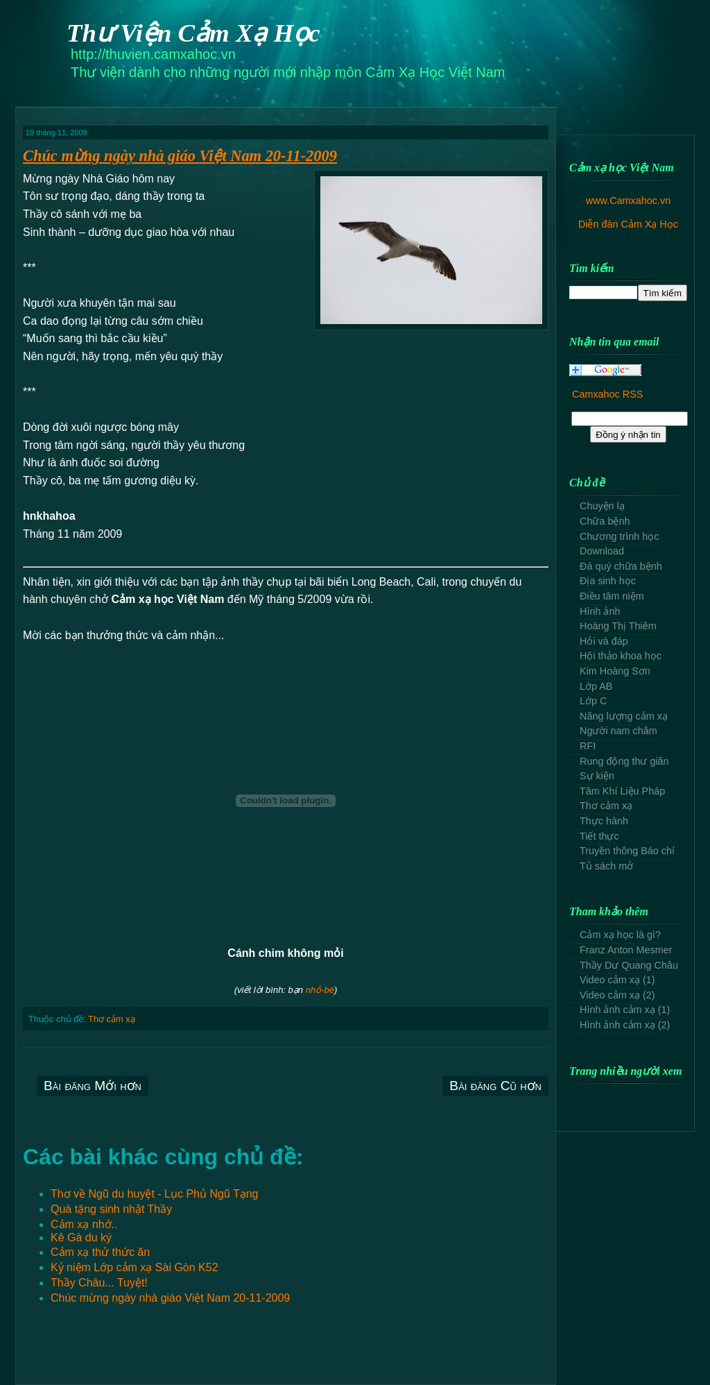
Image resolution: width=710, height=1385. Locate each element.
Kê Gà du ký (81, 1237)
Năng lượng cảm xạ (624, 716)
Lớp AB (596, 686)
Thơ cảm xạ (111, 1019)
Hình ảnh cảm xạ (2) (625, 1024)
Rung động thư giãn (624, 761)
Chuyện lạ (602, 505)
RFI (588, 745)
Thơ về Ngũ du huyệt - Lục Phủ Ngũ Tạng (155, 1194)
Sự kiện (597, 775)
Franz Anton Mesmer (626, 949)
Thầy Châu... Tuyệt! (99, 1283)
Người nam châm (618, 730)
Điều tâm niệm (612, 596)
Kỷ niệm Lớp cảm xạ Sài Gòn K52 (134, 1267)
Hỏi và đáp (604, 641)
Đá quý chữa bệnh (621, 566)
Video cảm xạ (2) (617, 995)
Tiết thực (599, 836)
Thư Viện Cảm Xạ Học (193, 33)
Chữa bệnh (605, 521)
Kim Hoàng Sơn (615, 671)
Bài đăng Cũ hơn (495, 1085)
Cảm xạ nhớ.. (84, 1224)
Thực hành (604, 820)
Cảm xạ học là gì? (620, 934)
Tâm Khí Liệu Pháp (622, 791)
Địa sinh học (608, 580)
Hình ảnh (600, 611)
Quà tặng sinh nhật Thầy (111, 1209)
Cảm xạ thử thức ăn (100, 1252)
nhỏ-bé (320, 990)
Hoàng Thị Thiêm (618, 625)
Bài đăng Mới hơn (92, 1085)
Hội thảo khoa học (620, 655)
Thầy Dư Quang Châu (629, 965)
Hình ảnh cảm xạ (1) (625, 1009)
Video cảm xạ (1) (617, 979)
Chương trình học (619, 536)
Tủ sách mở (606, 866)
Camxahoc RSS (607, 394)
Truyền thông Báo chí (627, 850)
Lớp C (593, 700)
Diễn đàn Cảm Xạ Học (628, 224)
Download (602, 550)
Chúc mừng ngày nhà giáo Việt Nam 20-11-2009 (180, 155)
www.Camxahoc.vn (628, 200)
